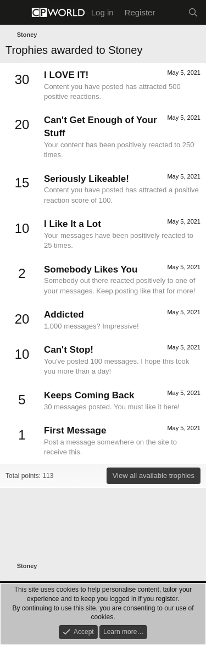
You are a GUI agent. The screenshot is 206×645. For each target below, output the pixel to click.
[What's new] (171, 12)
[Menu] (15, 13)
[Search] (193, 12)
